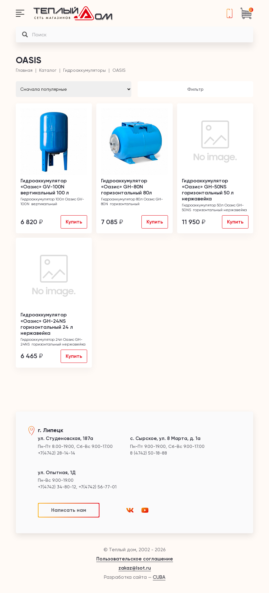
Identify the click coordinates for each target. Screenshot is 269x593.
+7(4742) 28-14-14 (229, 13)
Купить (74, 222)
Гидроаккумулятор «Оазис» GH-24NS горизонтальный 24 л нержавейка (47, 324)
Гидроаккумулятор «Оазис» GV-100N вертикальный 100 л (45, 187)
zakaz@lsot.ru (134, 568)
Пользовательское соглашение (134, 559)
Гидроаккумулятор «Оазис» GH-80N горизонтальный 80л (126, 187)
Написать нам (68, 510)
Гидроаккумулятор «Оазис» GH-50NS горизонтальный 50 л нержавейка (208, 190)
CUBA (159, 577)
